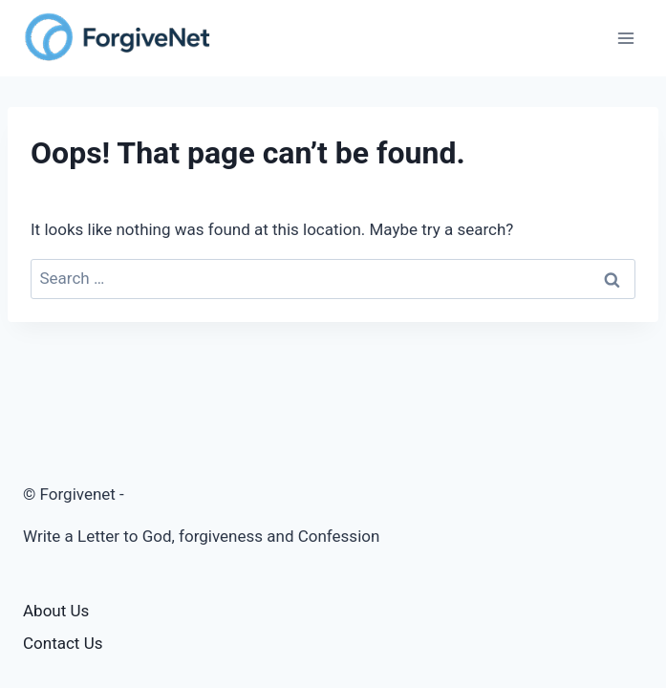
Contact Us (62, 643)
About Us (56, 610)
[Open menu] (625, 38)
